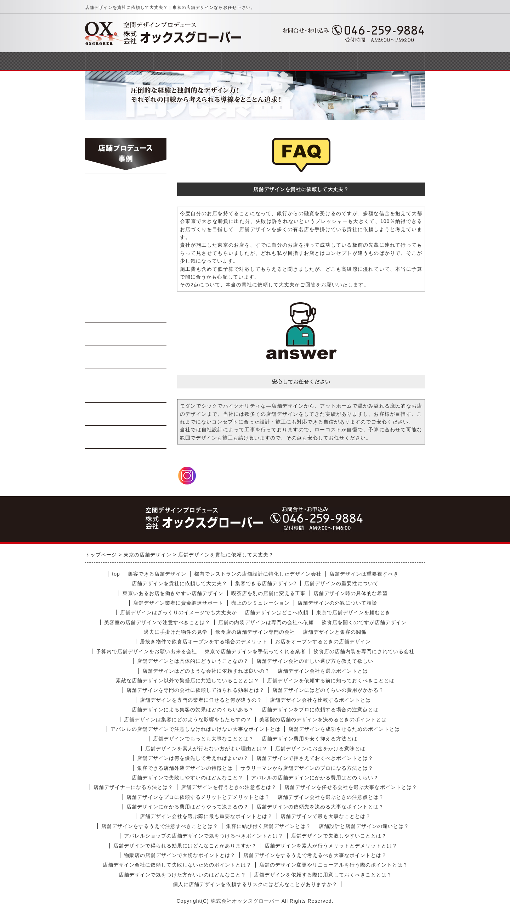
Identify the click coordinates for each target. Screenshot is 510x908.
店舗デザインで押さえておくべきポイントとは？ (314, 758)
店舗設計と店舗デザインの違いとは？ (364, 826)
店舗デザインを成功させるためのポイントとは (344, 729)
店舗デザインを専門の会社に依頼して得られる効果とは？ (195, 690)
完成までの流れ (255, 60)
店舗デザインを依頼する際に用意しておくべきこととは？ (323, 875)
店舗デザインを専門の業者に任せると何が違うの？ (201, 700)
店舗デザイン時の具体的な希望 (350, 593)
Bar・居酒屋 (126, 254)
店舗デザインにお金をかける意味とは (320, 748)
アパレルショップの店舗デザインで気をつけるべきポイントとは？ (203, 836)
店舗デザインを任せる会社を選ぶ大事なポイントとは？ (350, 787)
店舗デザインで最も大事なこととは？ (325, 816)
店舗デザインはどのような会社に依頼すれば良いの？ (206, 671)
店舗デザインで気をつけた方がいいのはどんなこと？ (182, 875)
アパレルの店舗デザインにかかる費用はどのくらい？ (315, 777)
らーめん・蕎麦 (126, 185)
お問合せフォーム (391, 60)
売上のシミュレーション (260, 603)
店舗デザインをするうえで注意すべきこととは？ (159, 826)
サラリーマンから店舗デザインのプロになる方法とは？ (306, 768)
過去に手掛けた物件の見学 (176, 632)
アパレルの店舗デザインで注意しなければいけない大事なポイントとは (195, 729)
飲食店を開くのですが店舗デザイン (364, 622)
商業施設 (126, 414)
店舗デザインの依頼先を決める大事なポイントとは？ (320, 806)
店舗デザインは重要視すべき (363, 574)
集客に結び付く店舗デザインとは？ (268, 826)
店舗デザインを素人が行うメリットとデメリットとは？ (331, 845)
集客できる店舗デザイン (157, 574)
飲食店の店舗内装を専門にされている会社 (363, 651)
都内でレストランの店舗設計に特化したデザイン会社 (258, 574)
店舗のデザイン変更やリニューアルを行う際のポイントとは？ (333, 865)
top (116, 574)
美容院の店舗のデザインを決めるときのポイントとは (323, 719)
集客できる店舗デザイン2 (266, 583)
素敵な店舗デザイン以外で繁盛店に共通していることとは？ (187, 680)
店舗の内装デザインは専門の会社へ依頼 (266, 622)
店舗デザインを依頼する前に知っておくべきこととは (331, 680)
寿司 (126, 277)
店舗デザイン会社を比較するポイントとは (320, 700)
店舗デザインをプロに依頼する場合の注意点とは (320, 709)
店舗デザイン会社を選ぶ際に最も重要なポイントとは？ (206, 816)
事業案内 (187, 60)
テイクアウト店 (126, 357)
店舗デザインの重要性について (341, 583)
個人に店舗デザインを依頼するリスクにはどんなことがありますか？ (255, 884)
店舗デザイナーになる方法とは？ (133, 787)
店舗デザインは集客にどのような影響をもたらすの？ (187, 719)
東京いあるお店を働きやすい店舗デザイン (173, 593)
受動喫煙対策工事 (126, 437)
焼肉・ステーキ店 (126, 231)
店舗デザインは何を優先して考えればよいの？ (193, 758)
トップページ (119, 60)
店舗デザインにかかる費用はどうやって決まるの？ (187, 806)
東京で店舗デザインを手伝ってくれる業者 (255, 651)
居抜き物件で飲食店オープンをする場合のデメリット (203, 641)
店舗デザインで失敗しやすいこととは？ (339, 836)
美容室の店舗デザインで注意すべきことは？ (157, 622)
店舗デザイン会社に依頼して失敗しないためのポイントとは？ (177, 865)
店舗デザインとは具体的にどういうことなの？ (193, 661)
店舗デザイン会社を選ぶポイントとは (323, 671)
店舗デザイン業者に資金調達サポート (178, 603)
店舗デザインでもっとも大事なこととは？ (203, 738)
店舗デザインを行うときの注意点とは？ (229, 787)
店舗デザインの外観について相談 (337, 603)
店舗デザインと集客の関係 (335, 632)
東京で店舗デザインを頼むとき (353, 612)
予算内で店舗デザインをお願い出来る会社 (146, 651)
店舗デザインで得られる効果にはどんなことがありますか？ (185, 845)
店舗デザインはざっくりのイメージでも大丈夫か (178, 612)
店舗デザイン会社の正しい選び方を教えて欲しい (314, 661)
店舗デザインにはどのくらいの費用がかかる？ (328, 690)
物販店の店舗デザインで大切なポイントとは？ (180, 855)
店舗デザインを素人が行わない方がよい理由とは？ (206, 748)
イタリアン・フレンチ (125, 306)
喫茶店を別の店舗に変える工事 (268, 593)
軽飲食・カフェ (126, 334)
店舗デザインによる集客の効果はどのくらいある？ (193, 709)
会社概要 (323, 60)
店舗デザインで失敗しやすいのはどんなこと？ (187, 777)
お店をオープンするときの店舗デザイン (323, 641)
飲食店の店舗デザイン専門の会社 (255, 632)
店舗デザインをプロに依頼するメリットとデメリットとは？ (198, 797)
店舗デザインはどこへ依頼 (276, 612)
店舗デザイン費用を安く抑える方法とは (309, 738)
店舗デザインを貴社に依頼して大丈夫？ (179, 583)
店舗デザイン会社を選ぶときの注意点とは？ (331, 797)
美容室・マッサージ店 (125, 385)
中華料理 (126, 208)
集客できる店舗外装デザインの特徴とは (185, 768)
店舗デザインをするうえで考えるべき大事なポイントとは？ (315, 855)
